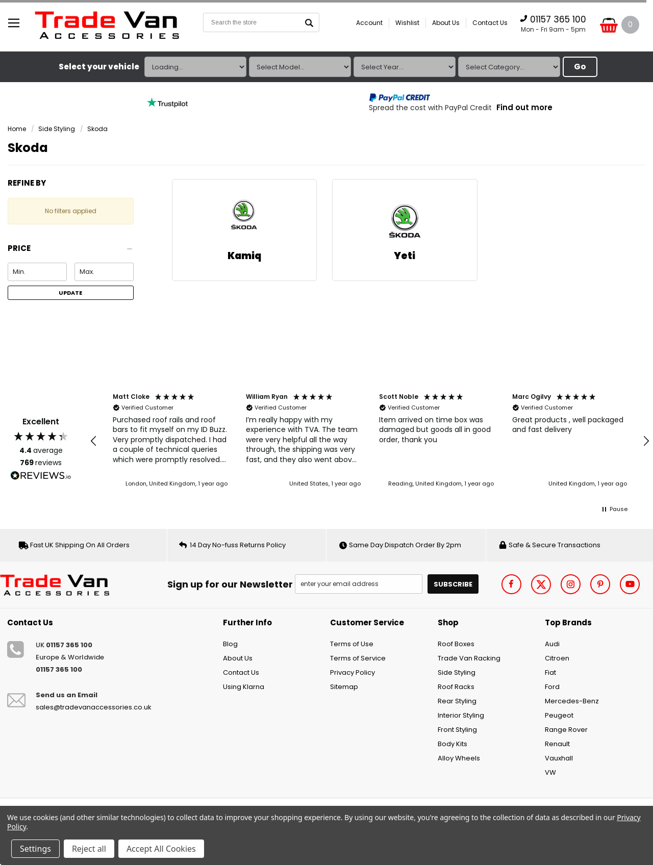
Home (17, 128)
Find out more (524, 107)
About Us (446, 22)
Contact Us (490, 22)
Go (580, 66)
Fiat (550, 672)
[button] (71, 251)
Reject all (89, 848)
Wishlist (407, 22)
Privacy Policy (352, 672)
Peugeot (559, 715)
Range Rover (566, 729)
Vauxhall (559, 758)
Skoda (97, 128)
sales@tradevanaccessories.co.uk (94, 707)
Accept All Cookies (161, 848)
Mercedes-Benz (572, 701)
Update (70, 293)
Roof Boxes (456, 644)
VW (550, 772)
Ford (552, 687)
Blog (230, 644)
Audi (552, 644)
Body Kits (452, 744)
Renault (557, 744)
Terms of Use (351, 644)
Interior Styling (461, 715)
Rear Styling (457, 701)
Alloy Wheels (459, 758)
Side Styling (56, 128)
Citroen (557, 658)
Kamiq (244, 256)
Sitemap (344, 687)
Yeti (404, 256)
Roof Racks (456, 687)
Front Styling (457, 729)
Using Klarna (243, 687)
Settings (35, 848)
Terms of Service (358, 658)
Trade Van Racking (469, 658)
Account (369, 22)
